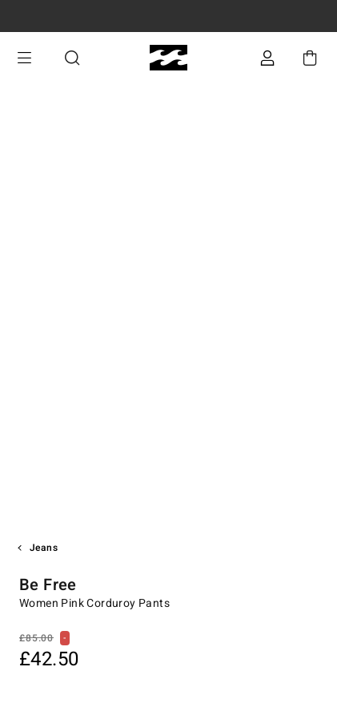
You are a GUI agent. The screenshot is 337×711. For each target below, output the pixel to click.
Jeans (44, 547)
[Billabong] (168, 58)
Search (72, 58)
